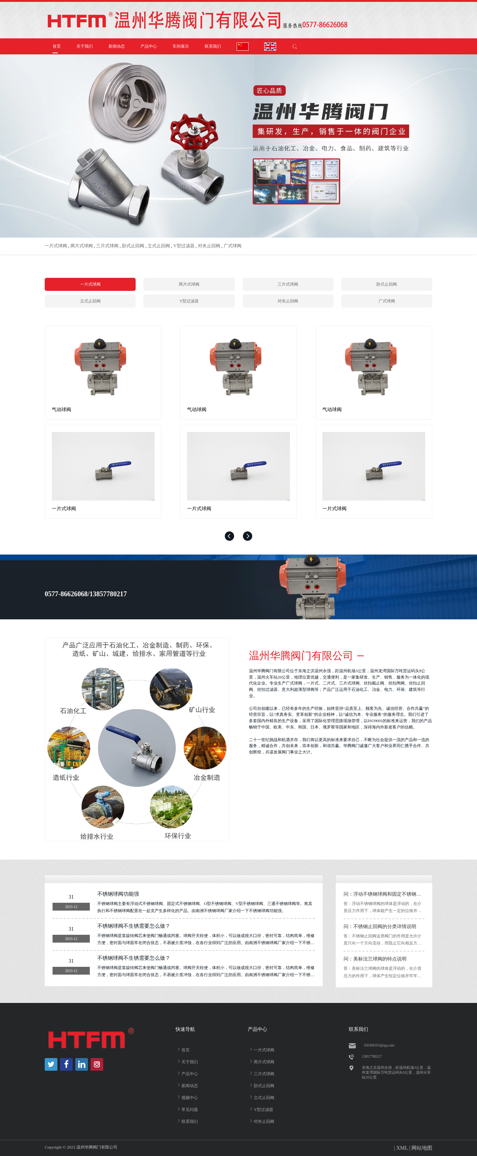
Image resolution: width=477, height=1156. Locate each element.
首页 (57, 46)
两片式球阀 (81, 245)
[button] (229, 536)
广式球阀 (232, 245)
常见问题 (187, 1109)
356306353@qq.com (379, 1045)
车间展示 (181, 46)
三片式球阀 (107, 245)
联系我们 (213, 46)
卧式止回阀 (133, 245)
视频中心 (187, 1097)
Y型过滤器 (184, 245)
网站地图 (421, 1148)
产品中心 (148, 46)
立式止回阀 (159, 245)
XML (402, 1148)
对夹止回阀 (209, 245)
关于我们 (84, 46)
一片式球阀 (56, 245)
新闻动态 (116, 46)
